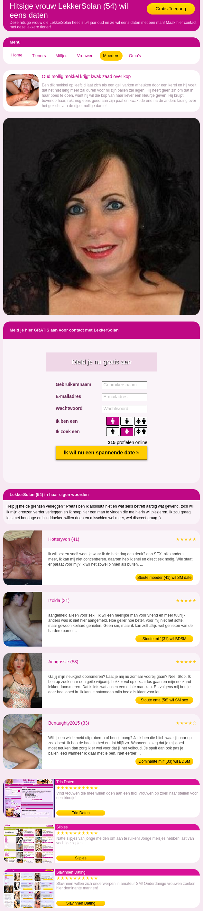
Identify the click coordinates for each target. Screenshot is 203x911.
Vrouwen (85, 55)
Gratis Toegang (171, 8)
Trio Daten (81, 813)
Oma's (135, 55)
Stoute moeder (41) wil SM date (164, 577)
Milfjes (62, 55)
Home (17, 55)
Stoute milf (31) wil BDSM (165, 639)
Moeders (111, 55)
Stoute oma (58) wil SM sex (164, 700)
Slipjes (80, 858)
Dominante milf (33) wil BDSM (164, 761)
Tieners (39, 55)
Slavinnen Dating (81, 903)
